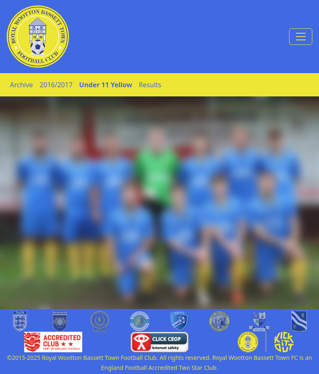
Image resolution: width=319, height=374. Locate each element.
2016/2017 (55, 84)
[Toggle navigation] (300, 36)
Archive (21, 84)
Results (150, 84)
